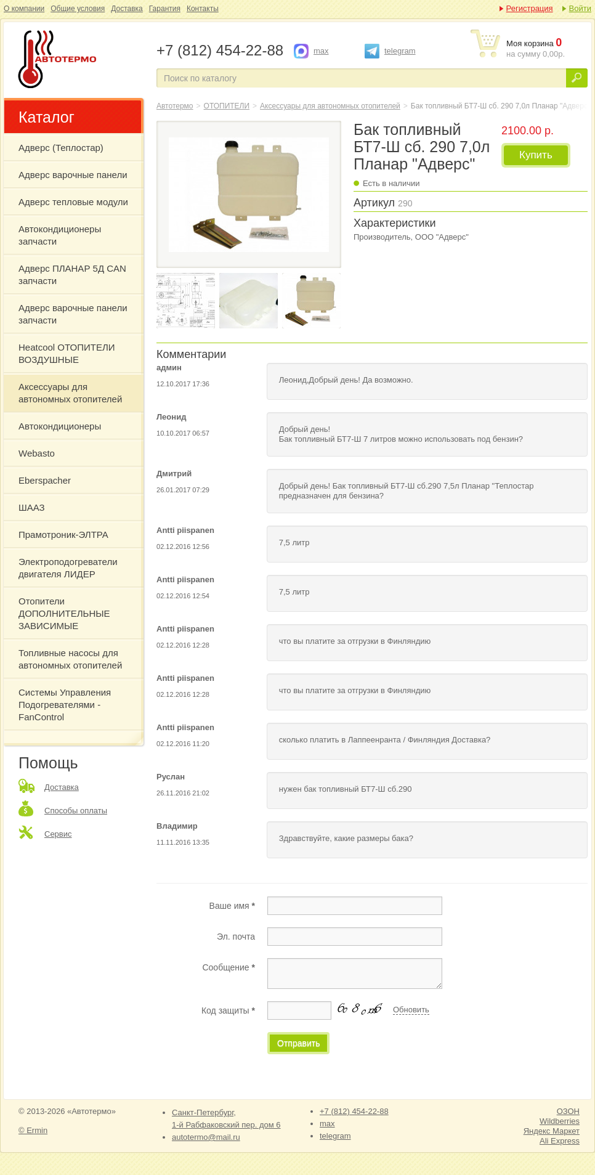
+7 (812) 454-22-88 (354, 1111)
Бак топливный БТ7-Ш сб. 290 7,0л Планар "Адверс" (78, 60)
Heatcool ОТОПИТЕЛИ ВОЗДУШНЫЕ (66, 353)
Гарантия (164, 8)
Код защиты (228, 1010)
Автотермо (174, 106)
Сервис (58, 834)
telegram (400, 50)
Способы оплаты (75, 810)
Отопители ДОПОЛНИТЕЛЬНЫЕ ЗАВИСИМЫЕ (64, 613)
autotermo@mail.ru (206, 1137)
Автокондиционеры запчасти (59, 235)
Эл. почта (236, 936)
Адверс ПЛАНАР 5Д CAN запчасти (72, 274)
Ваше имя (232, 906)
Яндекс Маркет (552, 1131)
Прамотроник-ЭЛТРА (63, 534)
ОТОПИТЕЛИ (227, 106)
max (321, 50)
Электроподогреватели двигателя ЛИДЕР (68, 567)
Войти (580, 8)
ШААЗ (31, 507)
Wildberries (560, 1121)
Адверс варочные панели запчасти (72, 314)
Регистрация (529, 8)
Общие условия (78, 8)
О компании (24, 8)
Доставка (127, 8)
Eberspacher (44, 480)
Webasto (36, 453)
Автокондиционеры (59, 426)
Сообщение (228, 967)
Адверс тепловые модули (73, 202)
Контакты (203, 8)
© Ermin (32, 1130)
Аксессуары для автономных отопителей (70, 392)
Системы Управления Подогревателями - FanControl (64, 704)
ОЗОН (568, 1111)
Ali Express (560, 1140)
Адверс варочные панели (72, 174)
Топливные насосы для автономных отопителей (70, 659)
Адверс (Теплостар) (60, 147)
